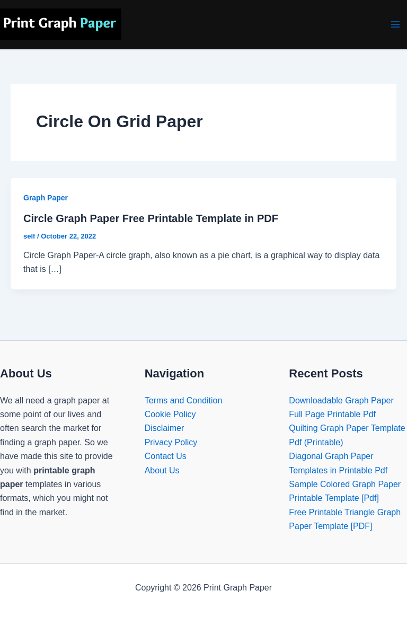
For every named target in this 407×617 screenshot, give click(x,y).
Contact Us (166, 456)
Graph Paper (45, 197)
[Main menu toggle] (395, 24)
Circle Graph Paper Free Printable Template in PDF (150, 218)
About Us (162, 470)
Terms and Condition (184, 400)
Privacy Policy (171, 442)
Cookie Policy (170, 414)
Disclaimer (164, 428)
